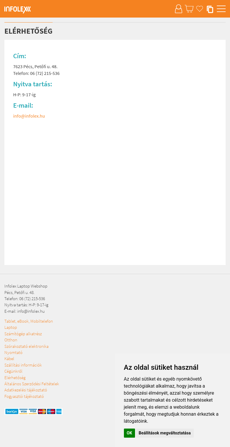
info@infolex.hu (29, 116)
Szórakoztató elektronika (26, 346)
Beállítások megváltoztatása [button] (165, 433)
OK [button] (129, 433)
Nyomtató (13, 352)
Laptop (10, 327)
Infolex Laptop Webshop (25, 286)
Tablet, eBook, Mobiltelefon (28, 321)
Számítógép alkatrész (23, 333)
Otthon (10, 340)
